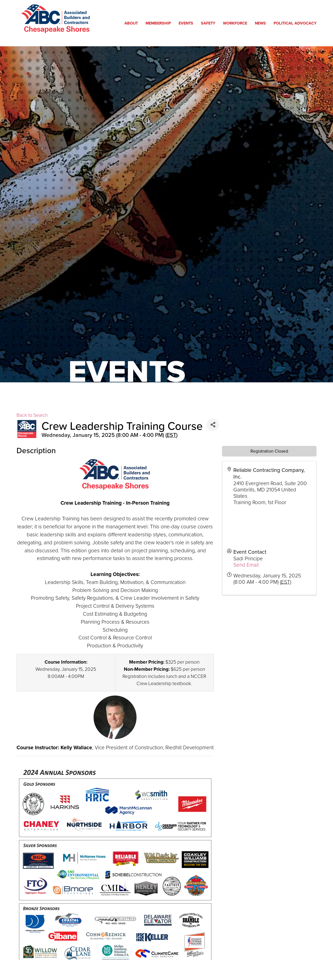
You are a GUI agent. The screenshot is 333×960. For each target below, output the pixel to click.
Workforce (236, 23)
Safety (209, 23)
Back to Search (32, 415)
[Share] (213, 425)
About (132, 23)
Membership (160, 23)
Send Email (246, 564)
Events (187, 23)
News (262, 23)
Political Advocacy (296, 23)
